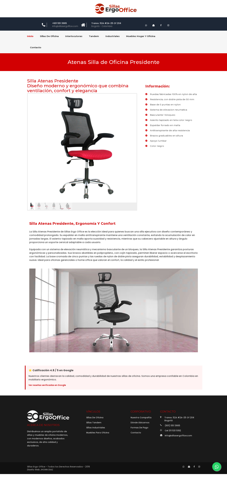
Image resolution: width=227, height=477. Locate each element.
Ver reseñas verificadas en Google (47, 385)
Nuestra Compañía (141, 417)
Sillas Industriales (95, 427)
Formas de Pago (139, 427)
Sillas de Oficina (94, 417)
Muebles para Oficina (97, 432)
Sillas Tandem (93, 422)
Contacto (136, 432)
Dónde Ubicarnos (140, 422)
